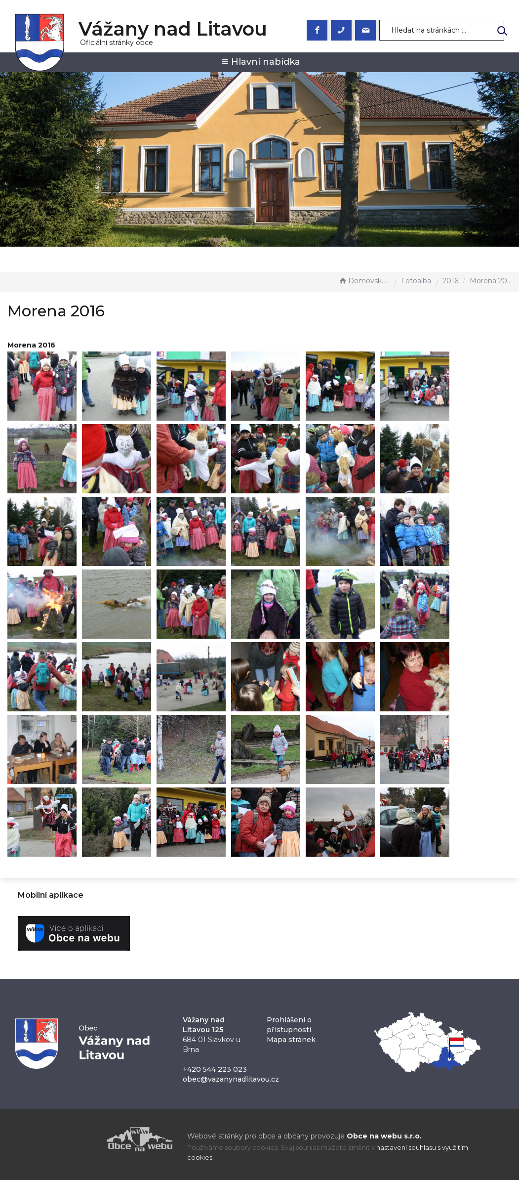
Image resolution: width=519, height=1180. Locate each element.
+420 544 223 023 (215, 1069)
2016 (450, 280)
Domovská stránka (364, 280)
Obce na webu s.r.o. (384, 1136)
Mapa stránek (291, 1039)
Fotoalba (416, 280)
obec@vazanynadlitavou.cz (231, 1079)
